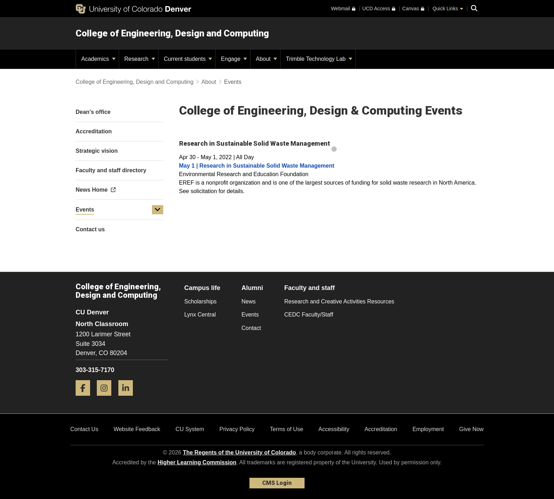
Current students (188, 59)
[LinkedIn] (128, 398)
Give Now (471, 429)
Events (85, 210)
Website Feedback (136, 429)
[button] (157, 209)
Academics (98, 59)
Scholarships (200, 301)
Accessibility (333, 429)
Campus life (202, 287)
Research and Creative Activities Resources (339, 301)
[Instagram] (107, 398)
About (266, 59)
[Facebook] (85, 398)
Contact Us (84, 429)
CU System (190, 429)
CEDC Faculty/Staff (308, 315)
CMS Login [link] (276, 483)
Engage (234, 59)
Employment (428, 429)
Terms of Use (286, 429)
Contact (251, 328)
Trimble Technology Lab (319, 59)
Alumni (252, 287)
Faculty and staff (309, 287)
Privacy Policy (237, 429)
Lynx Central (200, 315)
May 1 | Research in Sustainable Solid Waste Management (257, 166)
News (249, 301)
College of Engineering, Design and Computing (172, 33)
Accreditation (381, 429)
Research (139, 59)
